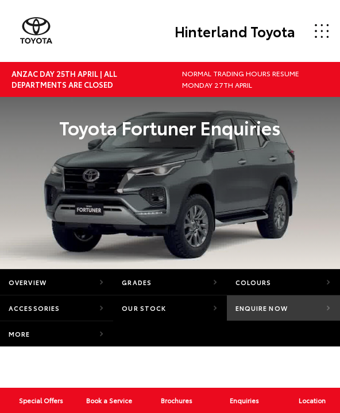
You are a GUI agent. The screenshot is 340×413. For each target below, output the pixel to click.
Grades (137, 282)
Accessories (34, 308)
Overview (28, 282)
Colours (253, 282)
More (19, 333)
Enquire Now (261, 308)
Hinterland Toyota (235, 31)
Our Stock (144, 308)
